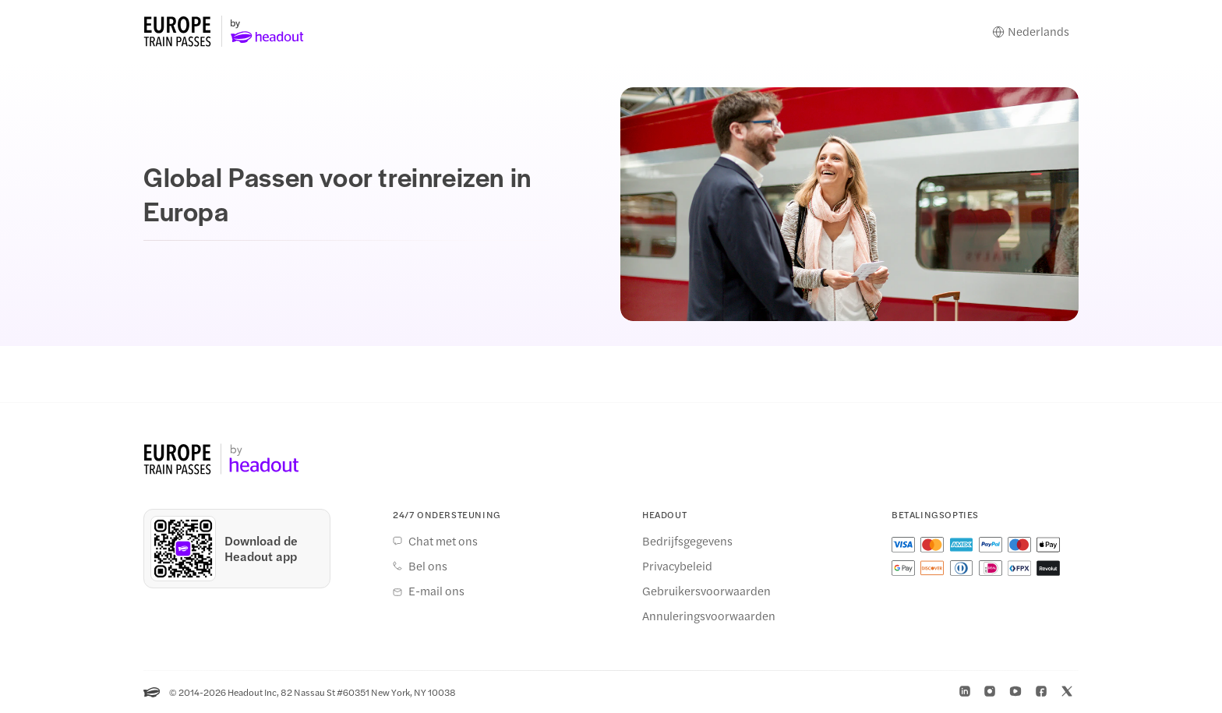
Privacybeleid (677, 566)
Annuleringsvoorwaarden (708, 615)
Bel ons (427, 566)
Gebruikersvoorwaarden (706, 590)
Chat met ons (443, 541)
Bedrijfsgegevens (687, 541)
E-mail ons (436, 590)
